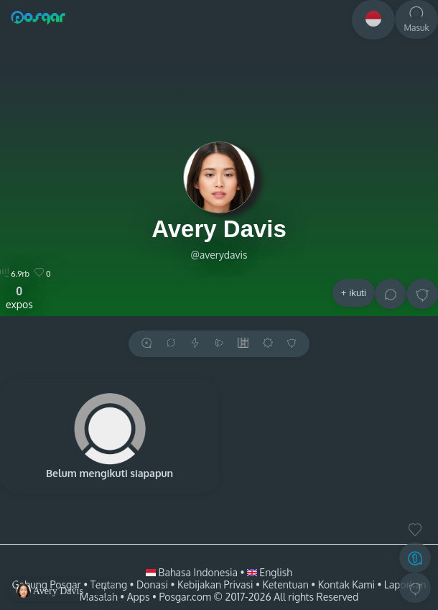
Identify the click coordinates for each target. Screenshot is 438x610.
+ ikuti (353, 292)
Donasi (152, 584)
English (269, 572)
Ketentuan (285, 584)
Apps (138, 597)
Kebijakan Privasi (215, 584)
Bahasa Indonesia (193, 572)
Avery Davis (219, 229)
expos (19, 297)
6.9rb (14, 274)
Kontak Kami (346, 584)
